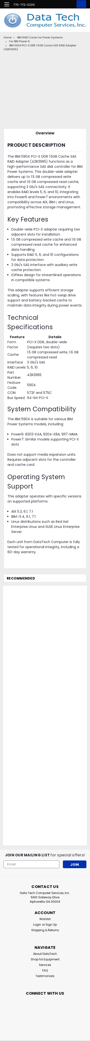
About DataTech (45, 954)
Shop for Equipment (45, 959)
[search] (61, 4)
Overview (45, 133)
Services (45, 965)
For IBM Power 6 (19, 41)
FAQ (45, 970)
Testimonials (45, 976)
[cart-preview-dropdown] (80, 4)
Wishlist (45, 919)
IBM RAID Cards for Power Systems (40, 37)
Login (37, 924)
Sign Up (51, 924)
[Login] (70, 4)
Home (8, 37)
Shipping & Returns (45, 930)
